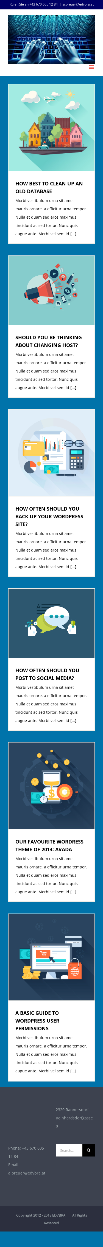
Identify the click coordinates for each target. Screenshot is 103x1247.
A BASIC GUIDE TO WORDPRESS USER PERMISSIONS (37, 1021)
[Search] (88, 1150)
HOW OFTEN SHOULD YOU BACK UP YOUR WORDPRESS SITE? (49, 516)
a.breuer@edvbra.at (78, 4)
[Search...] (69, 1150)
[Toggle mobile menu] (92, 67)
